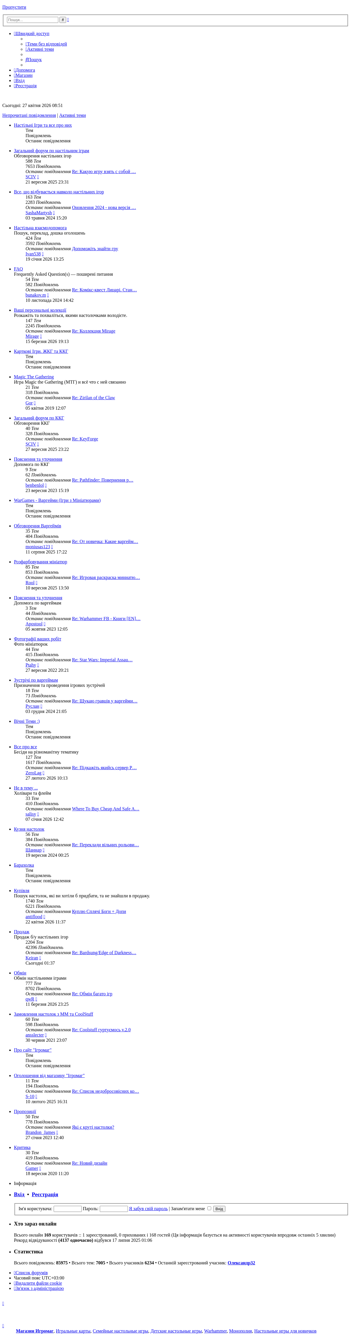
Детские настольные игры (176, 1330)
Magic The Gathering (34, 376)
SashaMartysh (39, 212)
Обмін (20, 972)
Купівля (21, 890)
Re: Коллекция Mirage (93, 330)
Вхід (19, 1194)
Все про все (25, 746)
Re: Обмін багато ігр (92, 993)
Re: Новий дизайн (89, 1163)
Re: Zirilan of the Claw (93, 397)
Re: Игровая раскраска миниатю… (106, 577)
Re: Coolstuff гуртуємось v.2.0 (101, 1029)
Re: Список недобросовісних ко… (105, 1091)
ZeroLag (33, 772)
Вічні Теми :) (27, 721)
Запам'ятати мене (191, 1208)
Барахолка (24, 865)
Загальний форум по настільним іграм (51, 150)
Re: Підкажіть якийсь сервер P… (104, 767)
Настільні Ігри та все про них (43, 125)
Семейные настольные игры (120, 1330)
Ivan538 (33, 253)
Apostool (34, 623)
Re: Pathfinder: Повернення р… (102, 480)
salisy (31, 814)
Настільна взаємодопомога (40, 227)
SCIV (31, 176)
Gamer (32, 1168)
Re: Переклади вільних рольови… (105, 844)
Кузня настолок (29, 829)
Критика (22, 1147)
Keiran (32, 957)
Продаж (21, 931)
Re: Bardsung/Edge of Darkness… (104, 952)
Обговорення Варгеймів (37, 525)
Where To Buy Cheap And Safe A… (105, 808)
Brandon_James (40, 1132)
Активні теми (72, 115)
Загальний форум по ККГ (39, 417)
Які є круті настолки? (93, 1127)
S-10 (30, 1096)
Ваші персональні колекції (40, 310)
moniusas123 (38, 546)
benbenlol (35, 485)
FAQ (18, 268)
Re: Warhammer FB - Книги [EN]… (106, 618)
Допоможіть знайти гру (95, 248)
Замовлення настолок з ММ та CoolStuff (53, 1014)
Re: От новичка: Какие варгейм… (105, 541)
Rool (30, 582)
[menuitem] (46, 43)
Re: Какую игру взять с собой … (104, 171)
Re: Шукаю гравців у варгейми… (104, 700)
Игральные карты (73, 1330)
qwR (30, 998)
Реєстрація (45, 1194)
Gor (29, 402)
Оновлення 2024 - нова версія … (104, 207)
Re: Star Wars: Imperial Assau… (102, 659)
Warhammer (215, 1330)
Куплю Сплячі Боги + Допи (99, 911)
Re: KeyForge (85, 438)
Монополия (240, 1330)
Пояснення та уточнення (38, 459)
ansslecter (35, 1034)
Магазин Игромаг (35, 1330)
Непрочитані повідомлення (29, 115)
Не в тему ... (26, 787)
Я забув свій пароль (148, 1208)
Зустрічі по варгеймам (36, 680)
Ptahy (31, 664)
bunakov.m (36, 295)
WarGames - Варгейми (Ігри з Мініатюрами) (57, 500)
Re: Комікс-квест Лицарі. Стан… (104, 289)
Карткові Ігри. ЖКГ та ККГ (41, 351)
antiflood (34, 916)
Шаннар (33, 849)
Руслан (32, 706)
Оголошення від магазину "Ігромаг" (49, 1075)
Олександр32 (241, 1262)
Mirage (32, 336)
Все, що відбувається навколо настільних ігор (59, 191)
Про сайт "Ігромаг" (33, 1050)
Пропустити (14, 7)
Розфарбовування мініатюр (40, 561)
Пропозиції (25, 1111)
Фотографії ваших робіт (37, 638)
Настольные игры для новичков (285, 1330)
